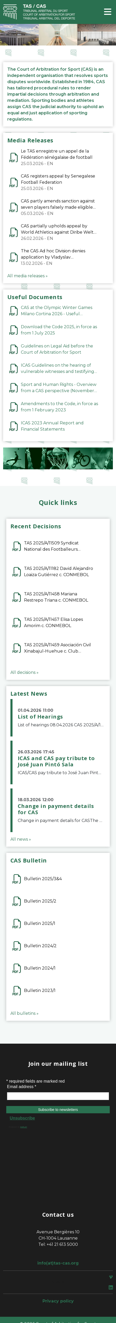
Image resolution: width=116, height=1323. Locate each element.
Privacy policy (58, 1301)
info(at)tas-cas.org (58, 1263)
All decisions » (24, 672)
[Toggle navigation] (107, 12)
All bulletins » (24, 1013)
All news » (20, 839)
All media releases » (27, 275)
